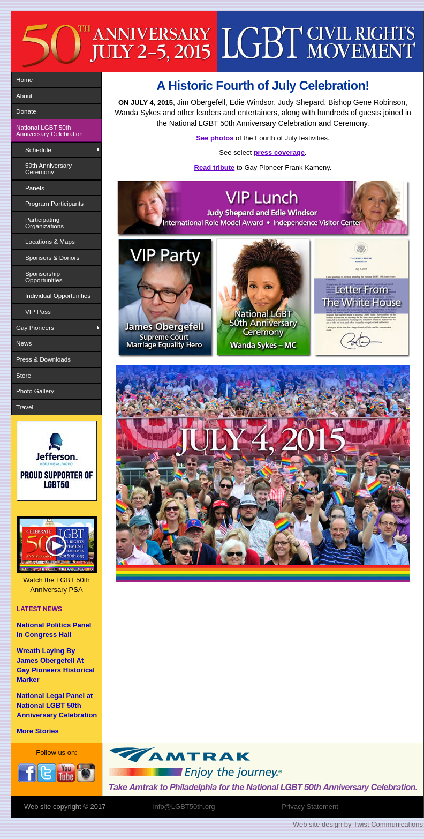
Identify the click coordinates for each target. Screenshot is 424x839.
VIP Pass (38, 311)
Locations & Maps (50, 241)
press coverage (279, 152)
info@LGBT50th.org (184, 807)
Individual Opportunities (57, 295)
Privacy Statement (310, 807)
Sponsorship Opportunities (44, 276)
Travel (24, 406)
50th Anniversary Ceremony (48, 168)
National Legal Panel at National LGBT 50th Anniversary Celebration (57, 705)
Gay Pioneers (35, 327)
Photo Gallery (35, 390)
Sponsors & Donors (52, 257)
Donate (26, 111)
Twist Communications (388, 824)
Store (23, 375)
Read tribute (214, 167)
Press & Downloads (43, 359)
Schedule (38, 149)
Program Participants (54, 203)
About (24, 95)
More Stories (38, 731)
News (24, 343)
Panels (34, 187)
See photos (214, 138)
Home (24, 79)
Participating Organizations (44, 222)
